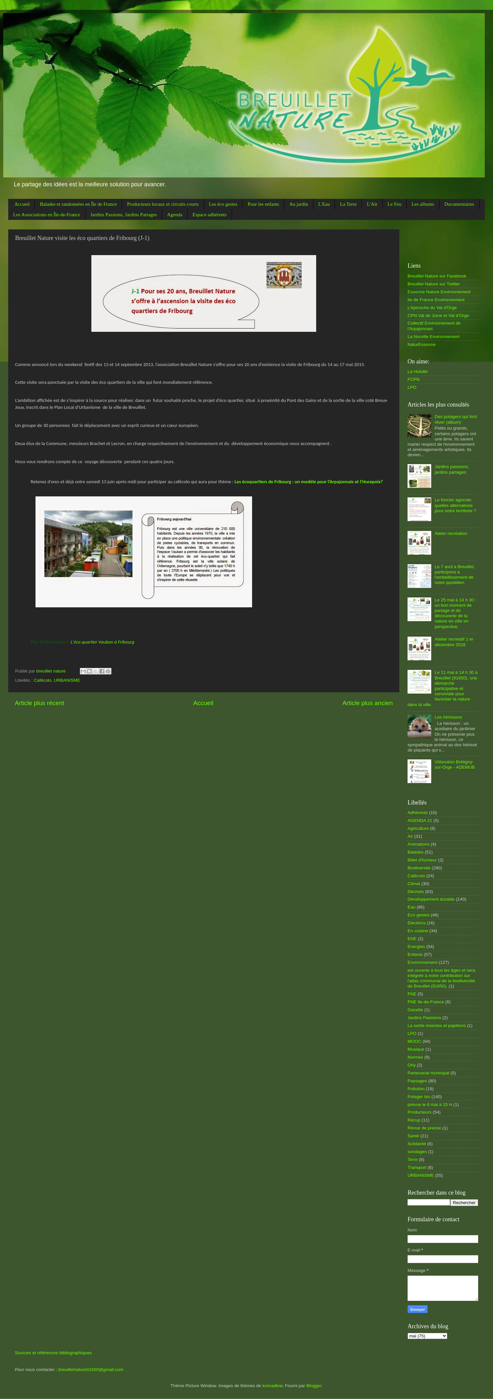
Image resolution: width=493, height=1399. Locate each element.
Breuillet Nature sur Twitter (434, 283)
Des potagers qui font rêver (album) (455, 419)
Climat (414, 883)
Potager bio (419, 1096)
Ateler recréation (450, 533)
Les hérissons (448, 717)
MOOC (414, 1041)
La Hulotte (418, 371)
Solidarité (417, 1143)
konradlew (272, 1385)
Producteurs (420, 1112)
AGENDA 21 (420, 820)
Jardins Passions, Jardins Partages (123, 214)
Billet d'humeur (422, 860)
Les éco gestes (223, 204)
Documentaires (459, 204)
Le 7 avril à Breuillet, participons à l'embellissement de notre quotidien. (454, 574)
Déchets (416, 891)
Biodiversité (419, 867)
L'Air (372, 204)
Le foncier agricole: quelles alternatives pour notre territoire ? (455, 505)
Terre (413, 1159)
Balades (416, 852)
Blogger (313, 1385)
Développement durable (431, 899)
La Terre (348, 204)
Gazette (415, 1009)
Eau (411, 907)
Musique (416, 1049)
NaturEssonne (422, 344)
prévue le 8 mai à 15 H (430, 1104)
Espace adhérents (210, 214)
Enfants (415, 954)
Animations (419, 844)
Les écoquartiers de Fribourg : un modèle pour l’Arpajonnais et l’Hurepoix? (309, 482)
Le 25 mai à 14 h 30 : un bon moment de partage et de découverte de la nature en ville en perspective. (455, 613)
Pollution (416, 1088)
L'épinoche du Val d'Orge (432, 307)
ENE (412, 938)
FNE (412, 993)
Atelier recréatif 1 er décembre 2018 (453, 642)
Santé (413, 1135)
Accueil (22, 204)
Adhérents (418, 812)
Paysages (417, 1080)
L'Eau (324, 204)
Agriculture (418, 828)
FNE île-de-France (426, 1001)
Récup (414, 1120)
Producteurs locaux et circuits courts (163, 204)
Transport (417, 1167)
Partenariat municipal (428, 1072)
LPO (412, 387)
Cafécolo (42, 680)
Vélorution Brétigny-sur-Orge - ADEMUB (454, 764)
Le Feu (394, 204)
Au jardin (298, 204)
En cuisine (418, 930)
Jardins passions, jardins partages (451, 469)
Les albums (422, 204)
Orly (412, 1065)
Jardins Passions (424, 1017)
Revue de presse (424, 1127)
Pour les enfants (263, 204)
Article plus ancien (367, 703)
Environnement (422, 962)
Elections (417, 922)
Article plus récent (39, 703)
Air (410, 836)
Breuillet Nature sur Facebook (437, 276)
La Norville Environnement (433, 336)
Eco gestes (419, 914)
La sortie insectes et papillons (437, 1025)
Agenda (174, 214)
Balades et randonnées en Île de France (78, 204)
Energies (416, 946)
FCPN (414, 379)
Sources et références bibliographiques (53, 1352)
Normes (415, 1057)
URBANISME (67, 680)
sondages (417, 1151)
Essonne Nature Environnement (439, 291)
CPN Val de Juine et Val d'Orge (438, 315)
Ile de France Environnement (436, 299)
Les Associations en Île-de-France (46, 214)
